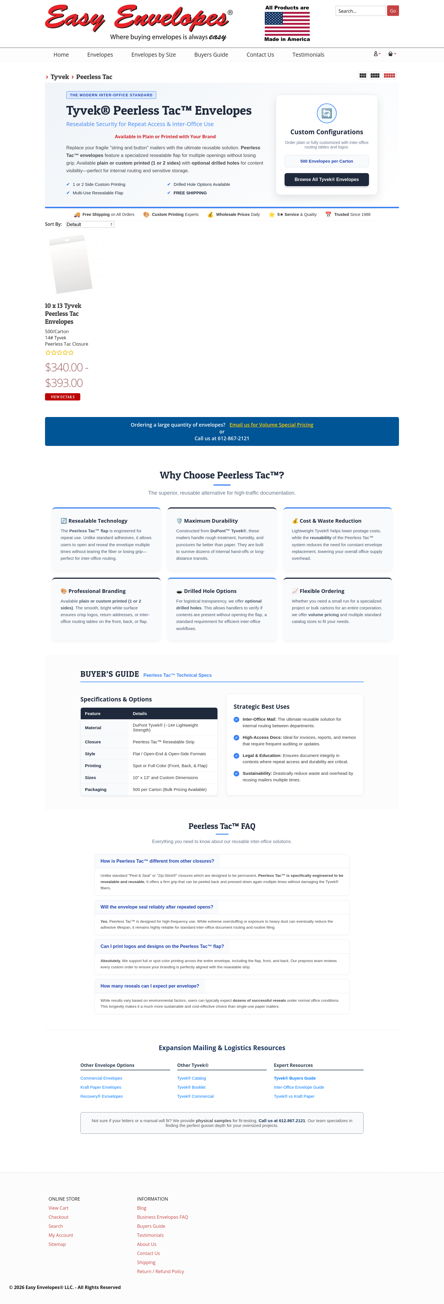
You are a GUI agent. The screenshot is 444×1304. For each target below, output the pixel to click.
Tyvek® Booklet (191, 1087)
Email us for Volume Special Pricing (271, 424)
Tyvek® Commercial (195, 1096)
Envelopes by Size (153, 54)
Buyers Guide (211, 54)
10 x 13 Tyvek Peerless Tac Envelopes (63, 314)
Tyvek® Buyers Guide (295, 1078)
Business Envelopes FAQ (162, 1217)
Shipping (146, 1262)
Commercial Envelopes (101, 1078)
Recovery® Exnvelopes (101, 1096)
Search (56, 1226)
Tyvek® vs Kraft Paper (294, 1096)
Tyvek (60, 77)
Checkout (59, 1217)
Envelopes (100, 54)
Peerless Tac (94, 77)
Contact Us (260, 54)
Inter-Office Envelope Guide (299, 1087)
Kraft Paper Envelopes (100, 1087)
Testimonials (309, 54)
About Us (147, 1244)
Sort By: (54, 224)
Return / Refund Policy (160, 1271)
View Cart (59, 1208)
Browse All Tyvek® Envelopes (327, 179)
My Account (61, 1235)
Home (61, 54)
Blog (141, 1208)
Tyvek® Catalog (191, 1078)
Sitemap (57, 1244)
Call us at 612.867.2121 (282, 1120)
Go (393, 11)
